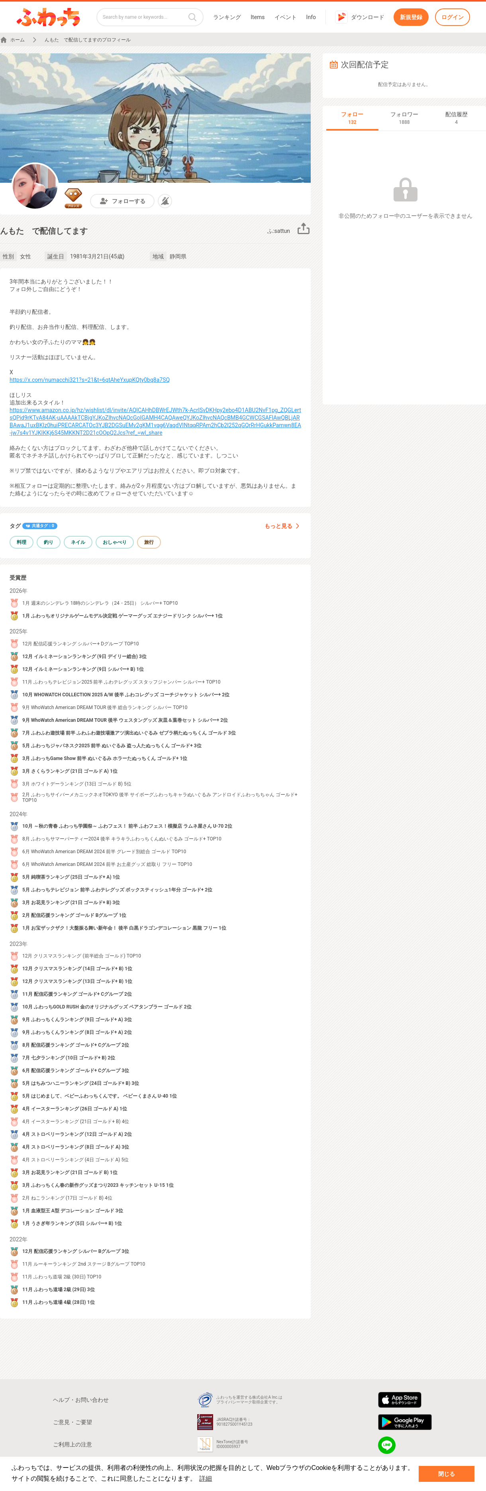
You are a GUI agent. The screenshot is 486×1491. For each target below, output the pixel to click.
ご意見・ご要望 (72, 1422)
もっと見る (283, 526)
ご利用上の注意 (72, 1444)
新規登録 (411, 17)
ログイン (452, 17)
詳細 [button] (205, 1478)
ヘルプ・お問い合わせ (81, 1400)
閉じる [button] (446, 1474)
